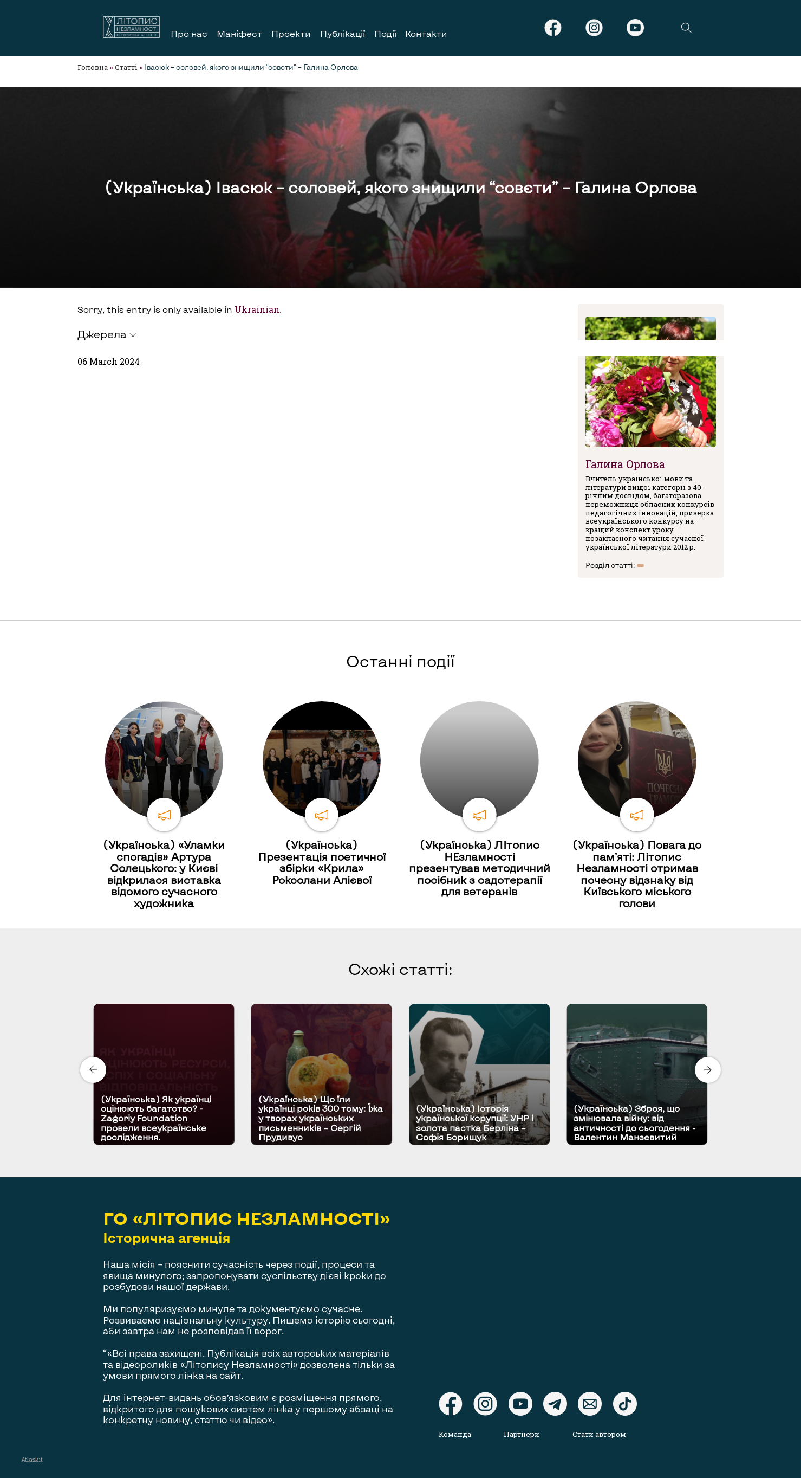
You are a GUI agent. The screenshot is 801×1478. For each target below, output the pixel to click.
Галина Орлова (625, 464)
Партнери (521, 1434)
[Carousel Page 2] (404, 1001)
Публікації (342, 33)
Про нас (189, 33)
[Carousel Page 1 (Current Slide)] (397, 1001)
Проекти (291, 33)
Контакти (426, 33)
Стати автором (599, 1434)
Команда (455, 1434)
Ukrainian (257, 309)
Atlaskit (32, 1459)
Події (385, 33)
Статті (126, 67)
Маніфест (239, 33)
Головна (92, 67)
